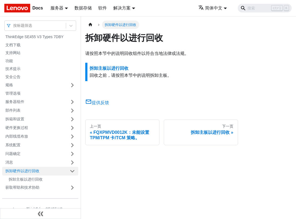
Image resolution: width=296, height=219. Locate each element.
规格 (9, 85)
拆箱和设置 (14, 119)
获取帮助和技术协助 (22, 187)
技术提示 (13, 69)
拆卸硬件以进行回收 (22, 171)
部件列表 (13, 110)
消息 (9, 162)
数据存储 (83, 8)
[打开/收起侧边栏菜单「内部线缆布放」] (72, 136)
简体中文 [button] (210, 8)
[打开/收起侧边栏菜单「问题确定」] (72, 154)
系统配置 (13, 145)
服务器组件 (14, 101)
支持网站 (13, 53)
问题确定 (13, 153)
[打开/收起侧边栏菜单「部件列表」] (72, 110)
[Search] (265, 8)
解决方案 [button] (122, 8)
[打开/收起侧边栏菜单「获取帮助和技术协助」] (72, 187)
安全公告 (13, 77)
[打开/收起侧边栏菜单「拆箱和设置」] (72, 119)
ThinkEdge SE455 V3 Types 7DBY (34, 37)
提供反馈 (97, 102)
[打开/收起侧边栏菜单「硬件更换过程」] (72, 128)
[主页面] (90, 25)
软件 (102, 8)
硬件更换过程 (16, 127)
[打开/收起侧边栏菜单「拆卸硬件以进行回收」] (72, 171)
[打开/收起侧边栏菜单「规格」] (72, 85)
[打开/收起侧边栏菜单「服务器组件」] (72, 102)
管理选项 (13, 93)
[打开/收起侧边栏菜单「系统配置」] (72, 145)
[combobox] (13, 25)
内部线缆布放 (16, 136)
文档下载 (13, 45)
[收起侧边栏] (40, 213)
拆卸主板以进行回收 (26, 179)
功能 (9, 61)
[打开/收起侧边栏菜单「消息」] (72, 162)
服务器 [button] (56, 8)
